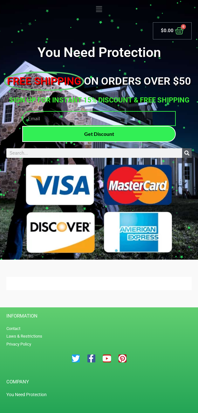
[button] (99, 9)
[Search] (187, 153)
